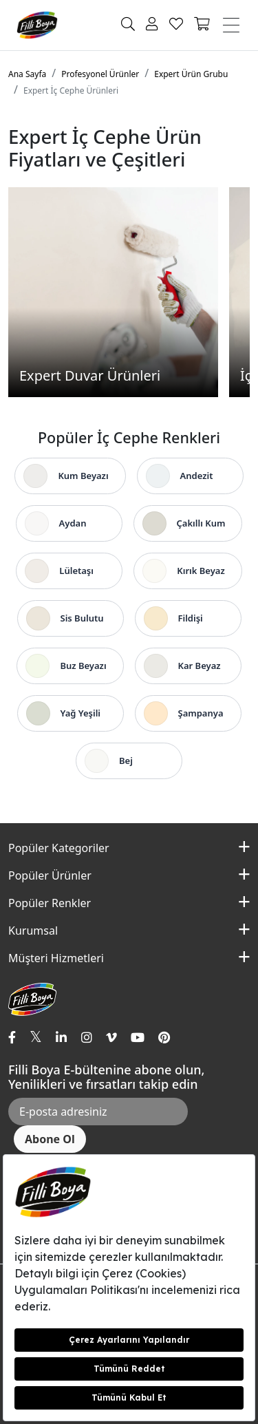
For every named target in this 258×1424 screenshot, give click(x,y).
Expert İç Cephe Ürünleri (70, 90)
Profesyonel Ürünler (100, 74)
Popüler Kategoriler (58, 848)
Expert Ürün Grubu (191, 74)
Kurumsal (33, 930)
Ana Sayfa (27, 74)
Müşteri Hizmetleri (56, 958)
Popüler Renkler (49, 903)
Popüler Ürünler (50, 875)
